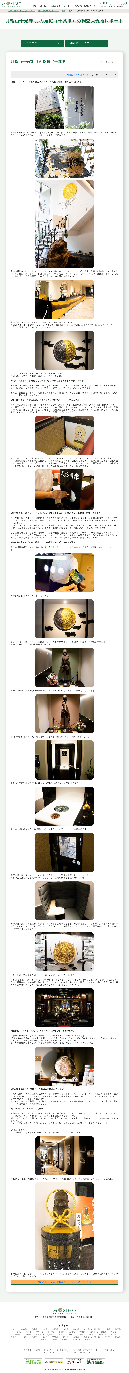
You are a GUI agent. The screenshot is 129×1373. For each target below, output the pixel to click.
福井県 (82, 1332)
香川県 (66, 1337)
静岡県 (18, 1335)
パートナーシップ (79, 1352)
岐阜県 (113, 1332)
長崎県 (118, 1337)
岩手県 (34, 1329)
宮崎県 (65, 1340)
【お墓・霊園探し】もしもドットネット (21, 11)
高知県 (86, 1337)
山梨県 (92, 1332)
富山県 (61, 1332)
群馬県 (107, 1329)
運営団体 (27, 1350)
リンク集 (47, 1352)
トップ (16, 1350)
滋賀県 (49, 1335)
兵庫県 (80, 1335)
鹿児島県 (76, 1340)
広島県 (34, 1337)
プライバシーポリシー (108, 1350)
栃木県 (97, 1329)
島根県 (13, 1337)
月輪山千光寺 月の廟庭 (78, 75)
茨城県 (86, 1329)
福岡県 (97, 1337)
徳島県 (55, 1337)
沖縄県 (87, 1340)
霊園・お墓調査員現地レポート (48, 11)
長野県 (103, 1332)
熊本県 (44, 1340)
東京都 (28, 1332)
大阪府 (70, 1335)
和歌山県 (102, 1335)
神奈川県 (39, 1332)
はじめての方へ (62, 1350)
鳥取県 (113, 1335)
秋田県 (55, 1329)
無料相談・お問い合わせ (84, 1350)
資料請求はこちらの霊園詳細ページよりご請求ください (64, 1282)
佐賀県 (107, 1337)
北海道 (13, 1329)
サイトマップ (62, 1352)
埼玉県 (118, 1329)
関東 (63, 11)
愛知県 (28, 1335)
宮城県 (45, 1329)
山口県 (45, 1337)
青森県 (24, 1329)
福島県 (76, 1329)
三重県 (38, 1335)
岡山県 (24, 1337)
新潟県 (51, 1332)
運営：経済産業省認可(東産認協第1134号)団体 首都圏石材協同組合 (64, 1317)
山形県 (66, 1329)
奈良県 (91, 1335)
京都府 (59, 1335)
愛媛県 (76, 1337)
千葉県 (18, 1332)
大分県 (54, 1340)
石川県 (72, 1332)
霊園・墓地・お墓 (43, 1350)
